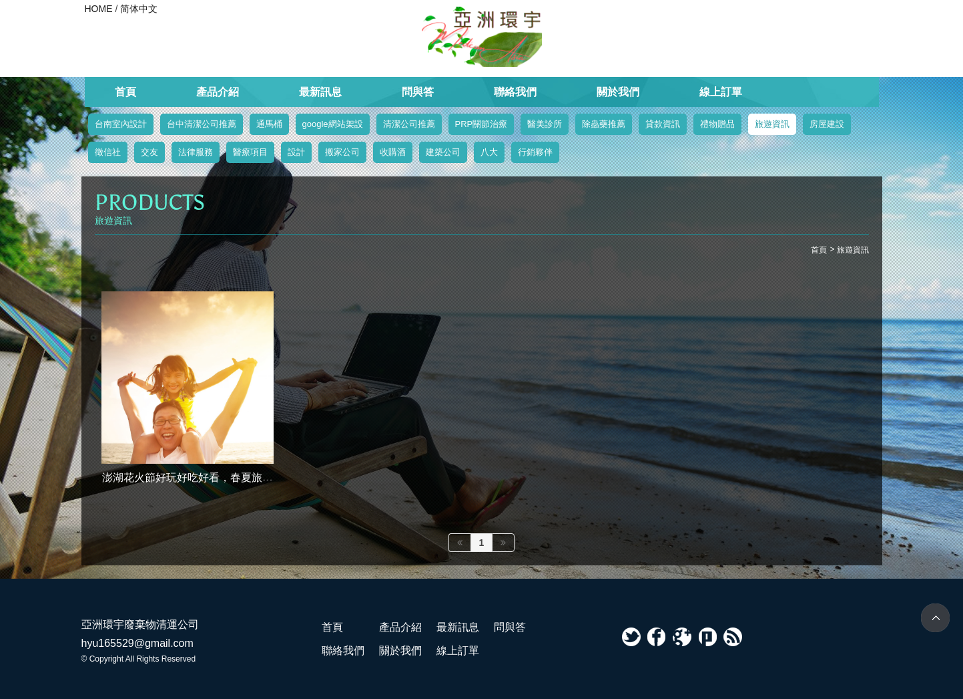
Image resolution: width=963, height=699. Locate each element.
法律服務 (195, 152)
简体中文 (138, 8)
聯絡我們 (515, 92)
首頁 (125, 92)
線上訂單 (720, 92)
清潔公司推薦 (409, 124)
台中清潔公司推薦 (201, 124)
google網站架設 (332, 124)
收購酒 (393, 152)
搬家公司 (342, 152)
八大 (489, 152)
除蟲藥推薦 (603, 124)
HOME (99, 8)
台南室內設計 (121, 124)
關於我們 (618, 92)
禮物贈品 (717, 124)
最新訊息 (320, 92)
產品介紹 (217, 92)
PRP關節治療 (481, 124)
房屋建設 (827, 124)
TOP (935, 617)
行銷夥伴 (535, 152)
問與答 (418, 92)
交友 (149, 152)
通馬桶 (269, 124)
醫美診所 (544, 124)
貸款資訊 (662, 124)
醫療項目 (250, 152)
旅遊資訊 (772, 124)
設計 (296, 152)
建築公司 (443, 152)
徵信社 (108, 152)
